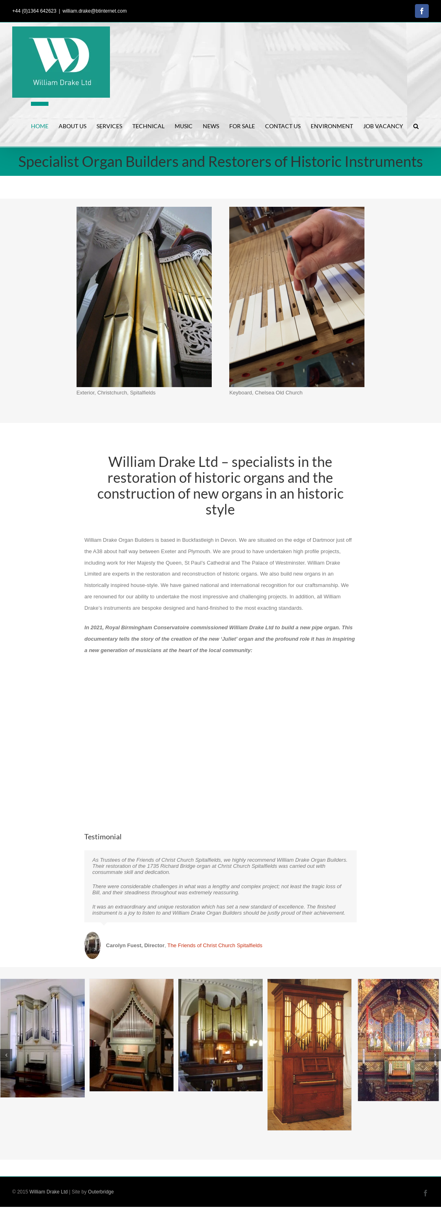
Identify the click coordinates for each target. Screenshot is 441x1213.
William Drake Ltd (48, 1192)
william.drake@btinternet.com (95, 11)
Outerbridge (101, 1192)
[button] (416, 124)
